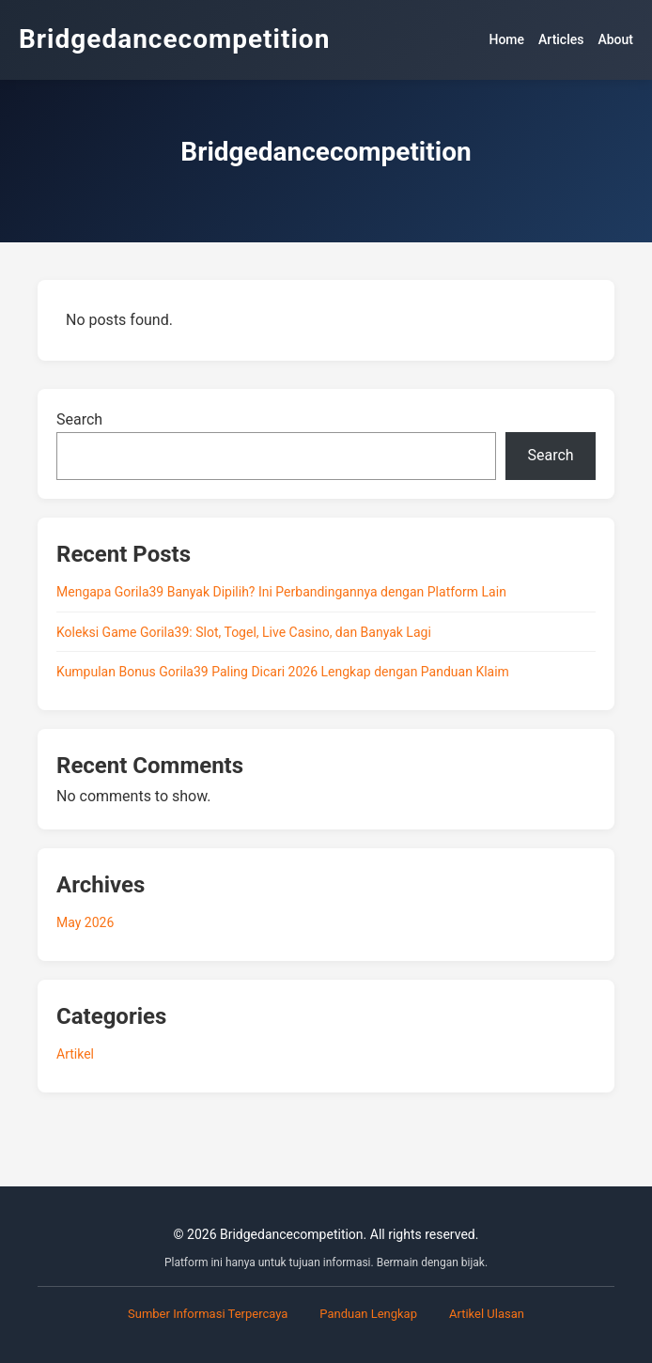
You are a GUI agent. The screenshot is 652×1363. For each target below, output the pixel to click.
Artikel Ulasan (486, 1314)
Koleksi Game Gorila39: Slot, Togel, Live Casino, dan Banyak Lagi (243, 632)
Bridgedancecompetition (174, 38)
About (615, 39)
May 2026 (85, 922)
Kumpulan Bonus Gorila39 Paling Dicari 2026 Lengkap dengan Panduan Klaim (282, 671)
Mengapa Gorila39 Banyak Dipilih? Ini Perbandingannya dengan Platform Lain (281, 591)
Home (506, 39)
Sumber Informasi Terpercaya (207, 1314)
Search (79, 419)
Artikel (75, 1053)
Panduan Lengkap (368, 1314)
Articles (560, 39)
